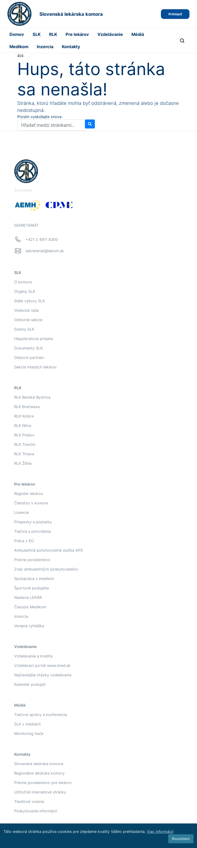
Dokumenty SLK (28, 348)
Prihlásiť (175, 14)
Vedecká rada (26, 310)
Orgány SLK (24, 291)
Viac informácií (160, 831)
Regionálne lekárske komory (39, 773)
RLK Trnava (24, 454)
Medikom (18, 46)
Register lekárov (28, 493)
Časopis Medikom (30, 607)
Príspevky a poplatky (33, 522)
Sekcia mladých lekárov (35, 367)
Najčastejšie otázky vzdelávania (42, 675)
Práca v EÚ (24, 540)
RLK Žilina (23, 463)
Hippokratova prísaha (33, 338)
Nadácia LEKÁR (28, 597)
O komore (23, 282)
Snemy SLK (24, 329)
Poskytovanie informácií (35, 811)
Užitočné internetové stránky (40, 792)
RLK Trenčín (24, 444)
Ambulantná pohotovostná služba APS (48, 550)
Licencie (21, 512)
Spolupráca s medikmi (34, 578)
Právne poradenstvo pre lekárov (43, 782)
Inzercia (45, 46)
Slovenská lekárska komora (38, 763)
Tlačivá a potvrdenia (32, 531)
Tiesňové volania (29, 801)
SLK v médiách (27, 724)
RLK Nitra (22, 425)
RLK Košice (24, 416)
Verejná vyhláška (29, 625)
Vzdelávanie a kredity (33, 656)
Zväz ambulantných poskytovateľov (46, 569)
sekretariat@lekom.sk (44, 250)
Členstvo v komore (31, 503)
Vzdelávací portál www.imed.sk (42, 665)
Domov (16, 34)
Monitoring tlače (28, 733)
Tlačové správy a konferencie (40, 714)
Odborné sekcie (28, 319)
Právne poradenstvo (32, 559)
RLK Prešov (24, 435)
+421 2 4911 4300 (41, 239)
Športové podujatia (31, 588)
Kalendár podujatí (30, 684)
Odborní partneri (29, 357)
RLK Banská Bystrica (32, 397)
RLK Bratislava (27, 406)
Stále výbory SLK (29, 300)
